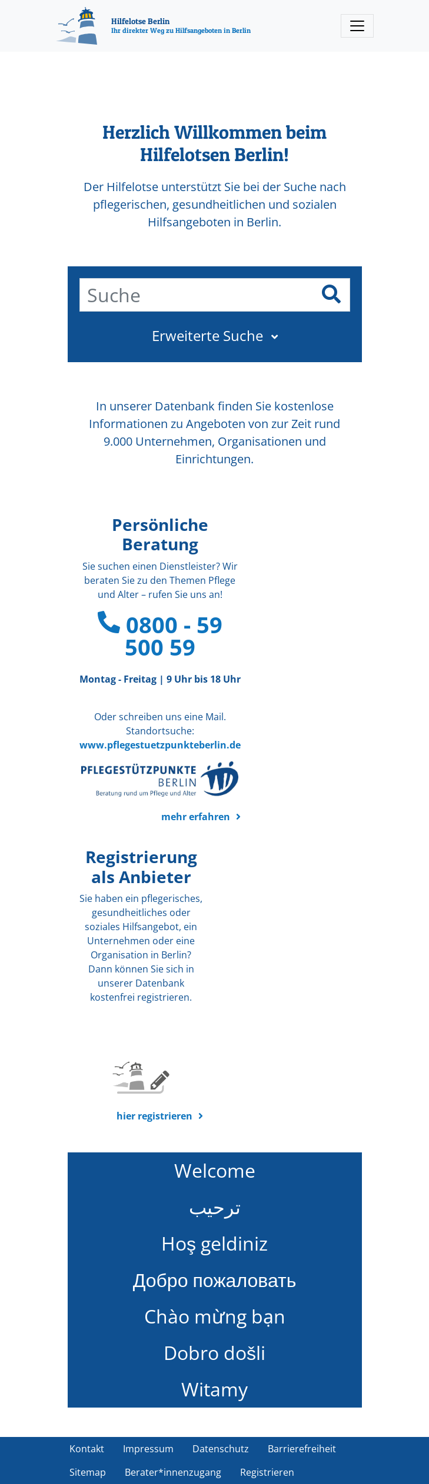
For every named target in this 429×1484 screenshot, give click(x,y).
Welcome (214, 1170)
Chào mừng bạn (214, 1316)
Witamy (214, 1389)
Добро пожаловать (215, 1279)
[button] (215, 335)
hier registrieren (154, 1115)
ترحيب (215, 1206)
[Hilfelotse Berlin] (153, 26)
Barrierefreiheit (302, 1448)
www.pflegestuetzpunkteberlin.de (160, 744)
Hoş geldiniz (214, 1243)
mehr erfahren (195, 816)
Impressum (148, 1448)
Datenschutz (220, 1448)
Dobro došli (214, 1352)
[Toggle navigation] (357, 26)
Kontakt (86, 1448)
